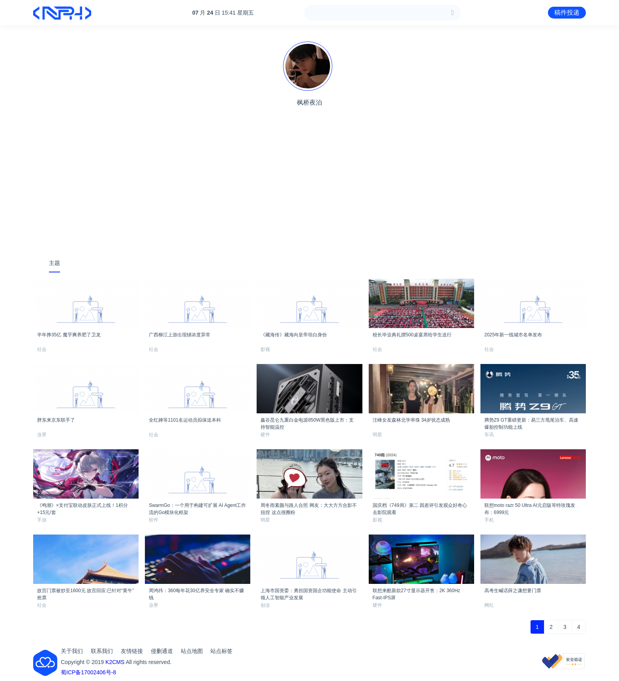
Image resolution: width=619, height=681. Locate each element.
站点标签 (221, 651)
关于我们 (72, 651)
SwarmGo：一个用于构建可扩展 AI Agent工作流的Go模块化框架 (197, 508)
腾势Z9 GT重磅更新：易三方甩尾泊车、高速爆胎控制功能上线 (531, 422)
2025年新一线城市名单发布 (513, 335)
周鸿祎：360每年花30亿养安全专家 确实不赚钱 (196, 593)
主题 (54, 263)
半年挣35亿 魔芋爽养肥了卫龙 (69, 335)
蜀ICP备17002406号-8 (88, 672)
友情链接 (132, 651)
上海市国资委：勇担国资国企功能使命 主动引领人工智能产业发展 (308, 593)
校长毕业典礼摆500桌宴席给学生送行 (412, 335)
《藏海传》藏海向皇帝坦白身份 (294, 335)
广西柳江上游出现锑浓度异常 (179, 335)
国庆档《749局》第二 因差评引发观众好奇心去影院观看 (420, 508)
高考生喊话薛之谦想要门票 (512, 590)
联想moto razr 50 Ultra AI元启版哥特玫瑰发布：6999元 (529, 508)
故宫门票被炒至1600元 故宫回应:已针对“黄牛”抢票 (85, 593)
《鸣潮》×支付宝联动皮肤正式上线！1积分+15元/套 (82, 508)
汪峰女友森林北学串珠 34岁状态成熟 (411, 420)
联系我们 (102, 651)
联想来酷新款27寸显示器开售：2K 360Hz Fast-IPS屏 (416, 593)
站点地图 (192, 651)
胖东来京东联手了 (56, 420)
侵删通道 (162, 651)
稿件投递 (567, 12)
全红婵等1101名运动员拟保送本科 (185, 420)
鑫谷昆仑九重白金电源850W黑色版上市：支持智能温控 (307, 422)
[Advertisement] (309, 192)
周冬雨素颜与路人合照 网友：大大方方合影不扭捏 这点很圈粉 (308, 508)
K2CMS (114, 662)
